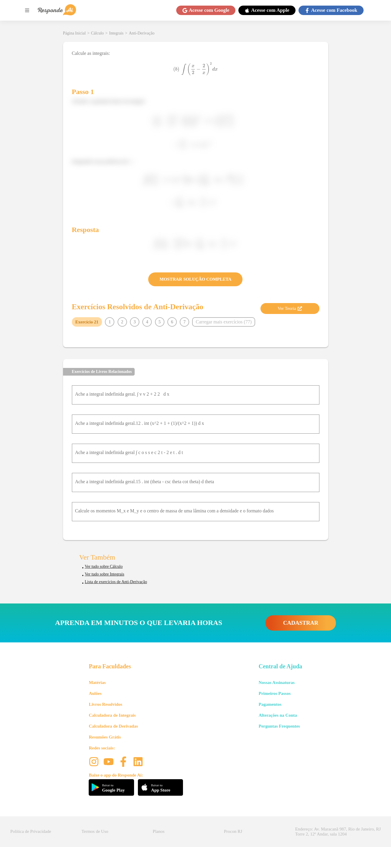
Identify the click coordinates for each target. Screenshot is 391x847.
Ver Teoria (290, 308)
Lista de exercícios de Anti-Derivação (116, 582)
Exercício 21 (86, 322)
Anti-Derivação (141, 33)
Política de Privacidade (30, 831)
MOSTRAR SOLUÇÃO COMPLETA (196, 279)
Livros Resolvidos (105, 704)
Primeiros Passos (275, 693)
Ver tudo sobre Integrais (104, 574)
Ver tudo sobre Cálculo (104, 566)
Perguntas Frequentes (279, 726)
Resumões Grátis (105, 737)
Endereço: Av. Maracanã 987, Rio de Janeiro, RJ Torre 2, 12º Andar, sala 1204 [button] (338, 831)
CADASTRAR (300, 623)
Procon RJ (233, 831)
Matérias (97, 682)
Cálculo (97, 33)
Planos (158, 831)
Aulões (95, 693)
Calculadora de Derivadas (113, 726)
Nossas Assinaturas (277, 682)
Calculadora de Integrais (112, 715)
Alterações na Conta (278, 715)
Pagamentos (270, 704)
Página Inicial (74, 33)
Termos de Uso (95, 831)
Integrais (116, 33)
